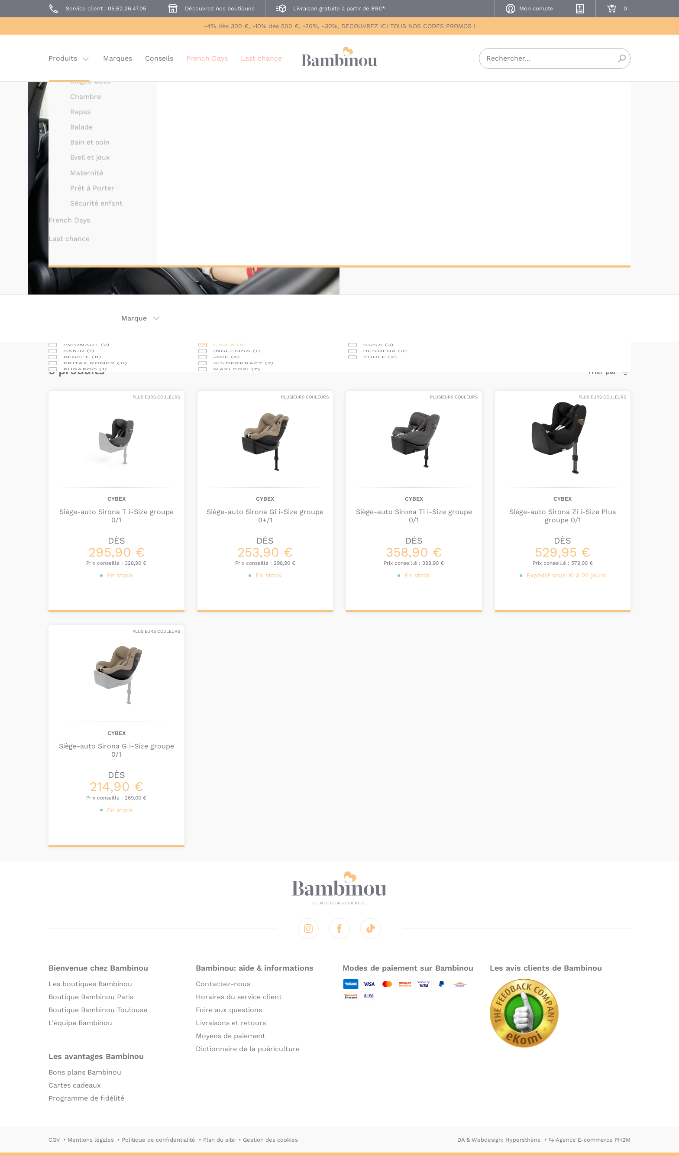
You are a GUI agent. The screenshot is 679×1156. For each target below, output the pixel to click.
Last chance (261, 58)
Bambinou (339, 57)
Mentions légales (91, 1140)
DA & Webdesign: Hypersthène (499, 1140)
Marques (117, 58)
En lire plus (379, 233)
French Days (207, 58)
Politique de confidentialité (158, 1140)
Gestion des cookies (270, 1140)
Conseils (159, 58)
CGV (54, 1140)
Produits (62, 58)
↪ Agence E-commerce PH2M (589, 1140)
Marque (134, 318)
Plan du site (219, 1140)
